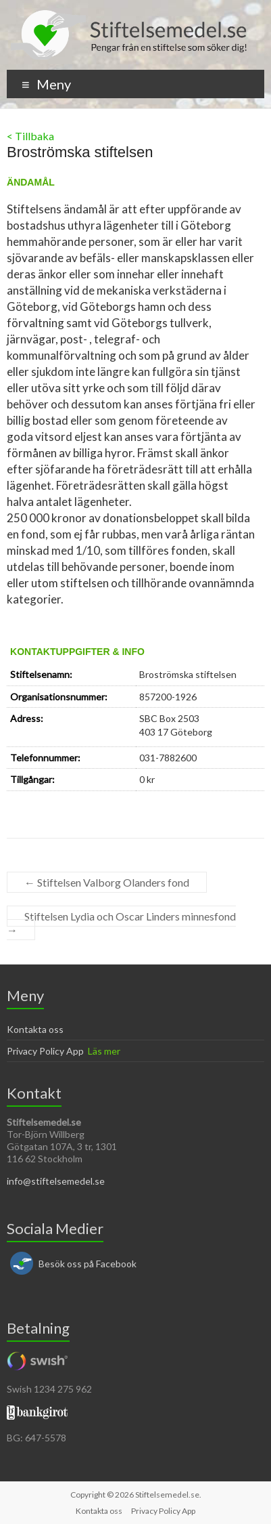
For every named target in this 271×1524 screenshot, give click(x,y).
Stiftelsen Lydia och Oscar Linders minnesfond (121, 923)
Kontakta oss (35, 1029)
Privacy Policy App (45, 1051)
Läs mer (104, 1051)
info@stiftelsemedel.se (56, 1181)
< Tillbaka (30, 135)
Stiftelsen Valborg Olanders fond (106, 882)
